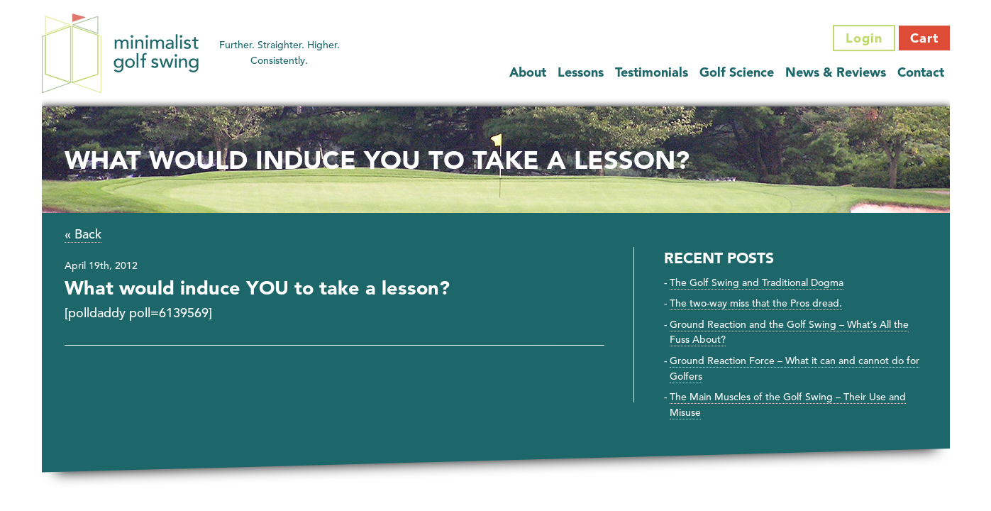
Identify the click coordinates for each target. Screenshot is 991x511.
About (527, 72)
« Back (83, 234)
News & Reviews (835, 72)
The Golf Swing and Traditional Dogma (756, 282)
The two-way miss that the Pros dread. (756, 303)
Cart (924, 38)
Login (864, 38)
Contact (920, 72)
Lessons (581, 72)
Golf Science (736, 72)
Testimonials (651, 72)
